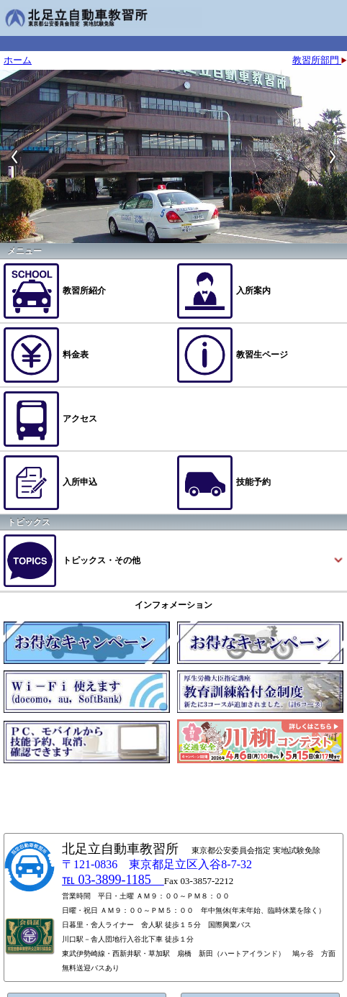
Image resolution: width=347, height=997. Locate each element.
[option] (173, 156)
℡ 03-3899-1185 (113, 880)
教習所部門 (319, 60)
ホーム (18, 60)
